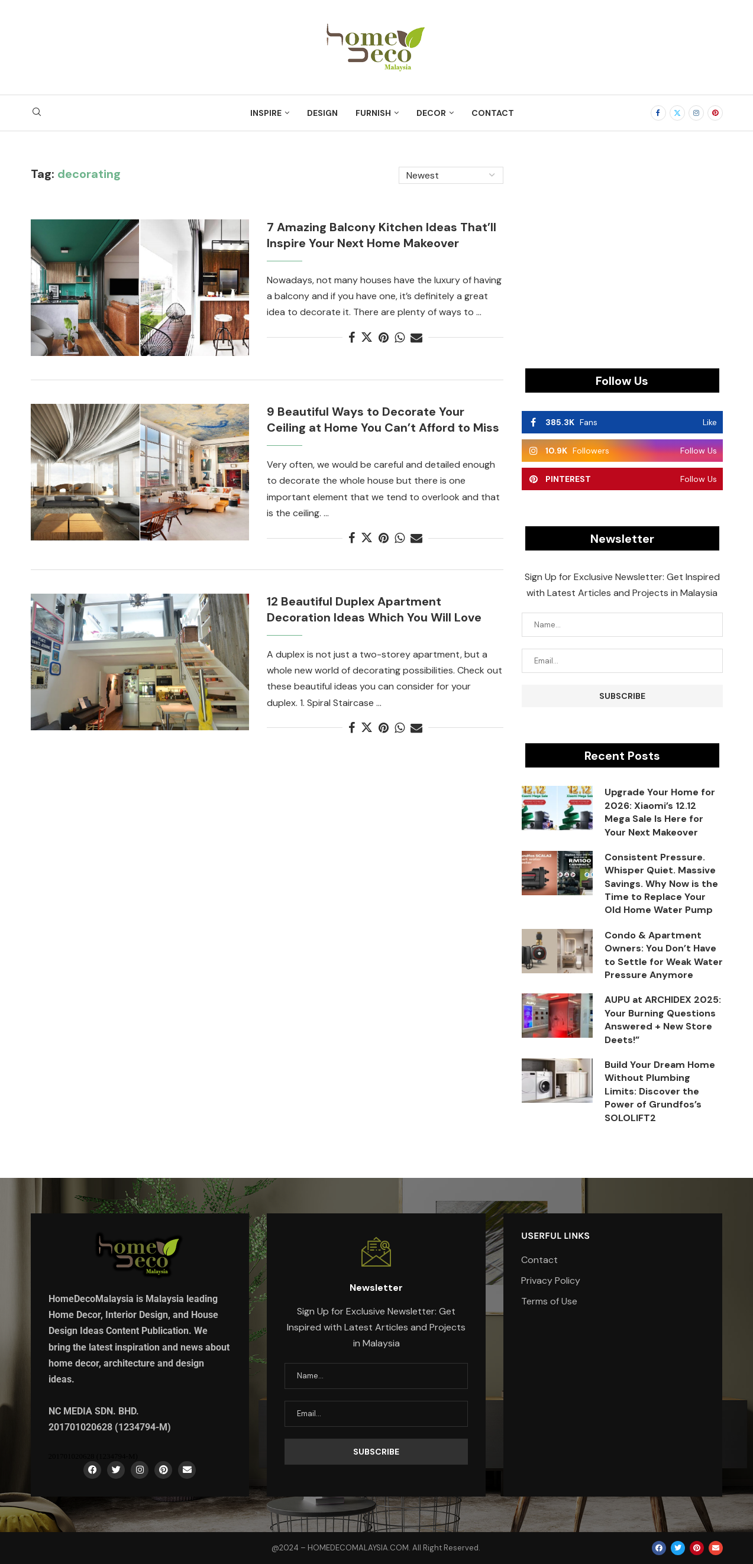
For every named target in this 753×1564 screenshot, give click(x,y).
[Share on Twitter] (367, 337)
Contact (492, 113)
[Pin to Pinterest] (384, 337)
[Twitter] (677, 113)
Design (322, 113)
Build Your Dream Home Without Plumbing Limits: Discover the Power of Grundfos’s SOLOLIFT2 (660, 1091)
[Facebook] (658, 113)
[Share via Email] (416, 337)
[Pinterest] (715, 113)
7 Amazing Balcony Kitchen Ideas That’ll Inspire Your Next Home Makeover (381, 235)
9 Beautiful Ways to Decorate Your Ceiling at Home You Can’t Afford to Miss (383, 419)
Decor (431, 113)
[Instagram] (696, 113)
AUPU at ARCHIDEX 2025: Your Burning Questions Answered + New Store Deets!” (663, 1019)
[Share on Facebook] (351, 337)
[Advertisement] (622, 249)
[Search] (37, 113)
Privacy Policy (550, 1280)
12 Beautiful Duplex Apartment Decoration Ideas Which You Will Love (374, 609)
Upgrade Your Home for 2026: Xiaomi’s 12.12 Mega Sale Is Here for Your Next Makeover (660, 812)
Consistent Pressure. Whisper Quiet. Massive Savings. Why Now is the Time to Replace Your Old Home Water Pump (661, 884)
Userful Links (555, 1236)
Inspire (266, 113)
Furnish (373, 113)
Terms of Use (549, 1301)
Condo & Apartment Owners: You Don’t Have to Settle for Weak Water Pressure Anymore (664, 955)
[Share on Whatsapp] (400, 337)
